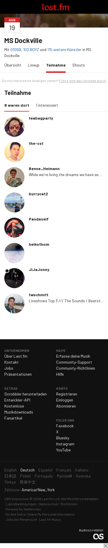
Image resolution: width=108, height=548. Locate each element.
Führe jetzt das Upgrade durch (82, 81)
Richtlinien (68, 504)
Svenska (83, 475)
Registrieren (66, 393)
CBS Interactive (16, 499)
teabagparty (41, 118)
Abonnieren (66, 405)
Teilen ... (100, 19)
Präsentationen (18, 374)
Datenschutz (48, 504)
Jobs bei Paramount (21, 519)
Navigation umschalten (7, 7)
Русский (64, 475)
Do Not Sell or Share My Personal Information (40, 514)
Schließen (105, 545)
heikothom (39, 244)
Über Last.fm (15, 356)
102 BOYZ (31, 49)
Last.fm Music (50, 519)
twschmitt (38, 294)
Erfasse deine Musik (73, 356)
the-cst (36, 143)
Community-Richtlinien (75, 368)
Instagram (65, 443)
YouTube (63, 449)
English (10, 469)
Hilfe (60, 374)
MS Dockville (23, 40)
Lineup (33, 65)
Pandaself (39, 219)
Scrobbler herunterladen (25, 393)
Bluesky (62, 437)
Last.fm (56, 7)
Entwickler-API (17, 399)
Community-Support (74, 362)
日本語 (10, 475)
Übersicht (12, 65)
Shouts (78, 65)
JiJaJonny (39, 269)
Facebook (65, 425)
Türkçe (10, 481)
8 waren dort (18, 105)
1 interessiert (47, 105)
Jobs (8, 368)
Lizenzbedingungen (21, 504)
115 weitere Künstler (64, 49)
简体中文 (28, 481)
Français (63, 469)
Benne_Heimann (44, 168)
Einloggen (64, 399)
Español (45, 469)
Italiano (81, 469)
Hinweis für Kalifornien (23, 509)
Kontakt (11, 362)
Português (44, 475)
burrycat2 (38, 193)
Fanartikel (13, 418)
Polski (25, 475)
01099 (15, 49)
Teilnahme (57, 64)
